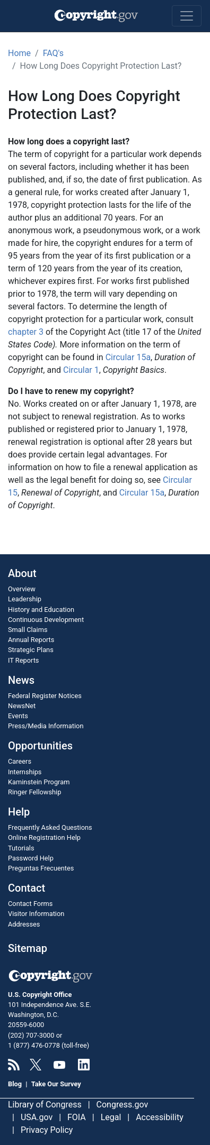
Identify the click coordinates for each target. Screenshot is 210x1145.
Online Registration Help (44, 837)
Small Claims (28, 630)
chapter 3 (25, 332)
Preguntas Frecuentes (41, 868)
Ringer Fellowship (34, 792)
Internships (24, 772)
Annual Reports (31, 640)
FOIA (76, 1117)
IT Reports (23, 660)
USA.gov (36, 1117)
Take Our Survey (56, 1084)
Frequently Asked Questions (50, 827)
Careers (19, 761)
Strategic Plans (31, 650)
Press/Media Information (45, 726)
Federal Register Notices (45, 696)
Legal (111, 1117)
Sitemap (27, 948)
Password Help (31, 858)
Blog (15, 1084)
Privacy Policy (47, 1130)
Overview (22, 589)
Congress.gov (122, 1105)
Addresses (24, 924)
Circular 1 (81, 370)
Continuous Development (46, 620)
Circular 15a (128, 357)
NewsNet (22, 706)
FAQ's (53, 53)
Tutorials (21, 848)
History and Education (41, 609)
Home (19, 53)
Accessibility (159, 1117)
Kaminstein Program (38, 782)
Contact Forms (30, 904)
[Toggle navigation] (187, 15)
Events (18, 716)
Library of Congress (45, 1105)
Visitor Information (36, 914)
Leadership (24, 599)
